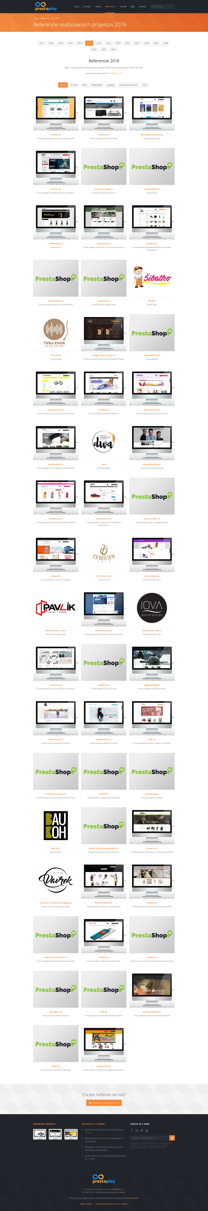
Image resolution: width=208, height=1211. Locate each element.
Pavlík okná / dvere (55, 630)
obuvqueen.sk (151, 576)
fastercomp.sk (55, 300)
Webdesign (97, 85)
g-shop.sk (152, 243)
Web (85, 85)
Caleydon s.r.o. (118, 1189)
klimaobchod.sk (103, 630)
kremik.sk (55, 134)
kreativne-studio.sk (55, 794)
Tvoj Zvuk (56, 355)
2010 (146, 43)
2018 (70, 43)
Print (145, 85)
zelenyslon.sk (152, 189)
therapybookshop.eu (152, 134)
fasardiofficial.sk (104, 902)
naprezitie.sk (104, 243)
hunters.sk (152, 848)
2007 (94, 49)
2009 (156, 43)
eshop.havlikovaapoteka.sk (103, 848)
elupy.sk (55, 1066)
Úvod (36, 18)
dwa (104, 464)
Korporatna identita (128, 85)
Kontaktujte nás (115, 73)
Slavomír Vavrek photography (56, 902)
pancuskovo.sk (152, 409)
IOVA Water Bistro (152, 630)
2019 (61, 43)
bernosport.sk (103, 518)
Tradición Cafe (103, 576)
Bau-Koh (55, 848)
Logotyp (110, 85)
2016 (89, 43)
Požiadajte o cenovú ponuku (104, 1102)
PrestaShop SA (131, 1198)
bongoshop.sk (103, 1066)
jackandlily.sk (103, 739)
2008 (166, 43)
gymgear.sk (56, 1011)
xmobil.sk (103, 957)
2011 (137, 43)
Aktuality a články (93, 1124)
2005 (103, 49)
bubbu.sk (152, 902)
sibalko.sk (103, 685)
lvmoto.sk (55, 189)
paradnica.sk (56, 518)
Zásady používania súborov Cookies (111, 1204)
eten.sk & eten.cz (104, 189)
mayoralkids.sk (152, 355)
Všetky (63, 85)
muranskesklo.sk (152, 1011)
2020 (51, 43)
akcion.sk (104, 134)
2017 (80, 43)
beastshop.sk (56, 243)
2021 (41, 43)
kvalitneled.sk (55, 464)
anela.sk (103, 794)
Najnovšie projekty (44, 1124)
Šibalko (152, 300)
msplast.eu (104, 300)
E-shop (74, 85)
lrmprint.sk (56, 685)
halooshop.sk (56, 739)
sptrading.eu (152, 794)
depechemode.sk (152, 464)
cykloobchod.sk (55, 409)
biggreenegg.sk (152, 685)
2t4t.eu (104, 1011)
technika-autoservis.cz (56, 957)
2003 (113, 49)
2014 (108, 43)
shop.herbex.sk (152, 518)
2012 (127, 43)
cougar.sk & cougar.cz (104, 355)
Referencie (45, 18)
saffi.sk (152, 739)
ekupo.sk (152, 957)
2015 (99, 43)
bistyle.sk (104, 409)
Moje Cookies (86, 1204)
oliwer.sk (56, 576)
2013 (118, 43)
